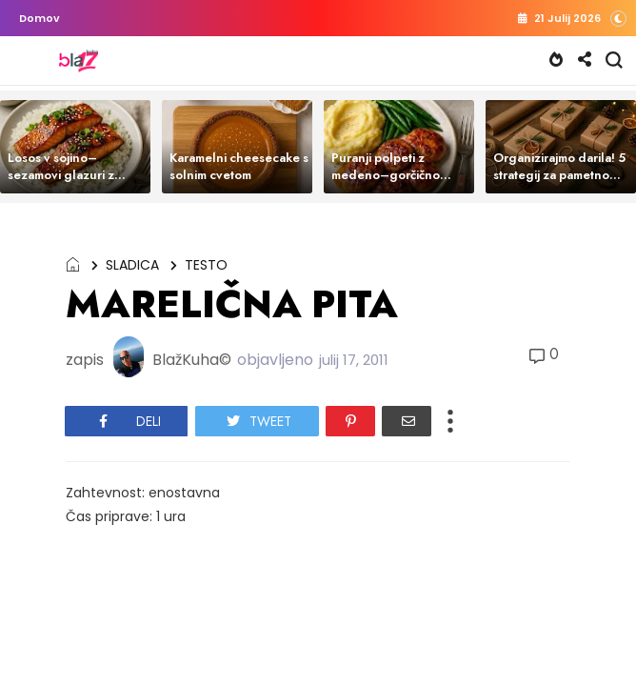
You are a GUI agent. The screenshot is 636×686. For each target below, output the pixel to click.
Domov (39, 18)
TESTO (206, 264)
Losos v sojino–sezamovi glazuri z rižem (61, 175)
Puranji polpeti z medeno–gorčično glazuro (385, 175)
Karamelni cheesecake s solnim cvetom (238, 166)
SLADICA (132, 264)
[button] (618, 17)
